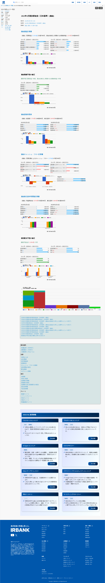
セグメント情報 (26, 371)
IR (5, 27)
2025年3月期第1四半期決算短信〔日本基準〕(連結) (35, 332)
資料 (2, 25)
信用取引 (43, 531)
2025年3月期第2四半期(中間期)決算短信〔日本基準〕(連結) (37, 328)
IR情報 (23, 376)
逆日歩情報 (24, 386)
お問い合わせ (44, 578)
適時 (11, 25)
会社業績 (24, 359)
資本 (94, 2)
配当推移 (24, 369)
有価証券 (87, 545)
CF (89, 2)
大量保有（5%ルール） (28, 352)
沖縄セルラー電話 (9, 5)
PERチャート (25, 398)
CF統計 (64, 548)
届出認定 (87, 531)
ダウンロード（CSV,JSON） (47, 573)
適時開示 (87, 543)
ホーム (2, 5)
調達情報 (87, 535)
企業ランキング (66, 558)
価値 (9, 28)
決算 (7, 27)
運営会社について (52, 578)
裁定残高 (43, 533)
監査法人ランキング (67, 560)
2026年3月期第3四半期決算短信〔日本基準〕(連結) (35, 317)
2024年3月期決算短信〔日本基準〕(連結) (32, 334)
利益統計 (65, 545)
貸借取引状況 (25, 382)
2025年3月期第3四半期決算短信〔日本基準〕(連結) (35, 326)
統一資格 (87, 527)
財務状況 (24, 363)
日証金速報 (24, 388)
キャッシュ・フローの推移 (29, 365)
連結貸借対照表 (26, 114)
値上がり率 (44, 527)
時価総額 (65, 550)
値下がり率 (44, 529)
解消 (64, 533)
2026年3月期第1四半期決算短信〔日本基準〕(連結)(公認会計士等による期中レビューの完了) (46, 321)
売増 (64, 527)
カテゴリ (43, 558)
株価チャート (25, 394)
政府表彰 (87, 533)
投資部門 (43, 535)
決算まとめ (24, 357)
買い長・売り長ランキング (69, 564)
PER (2, 13)
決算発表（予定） (89, 562)
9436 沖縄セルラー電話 (8, 9)
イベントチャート (26, 396)
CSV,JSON (7, 29)
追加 (100, 7)
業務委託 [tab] (30, 424)
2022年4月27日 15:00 (30, 21)
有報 (6, 25)
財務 (84, 2)
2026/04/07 (7, 11)
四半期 (78, 2)
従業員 (64, 552)
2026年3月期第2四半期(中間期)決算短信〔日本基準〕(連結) (37, 319)
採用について (60, 578)
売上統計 (65, 543)
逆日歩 (43, 537)
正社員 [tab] (25, 424)
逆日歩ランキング (67, 566)
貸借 (29, 25)
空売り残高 (24, 378)
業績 (73, 2)
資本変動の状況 (26, 367)
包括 (36, 25)
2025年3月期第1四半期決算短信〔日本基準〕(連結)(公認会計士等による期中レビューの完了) (46, 330)
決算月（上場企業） (89, 558)
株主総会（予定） (89, 560)
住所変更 (43, 545)
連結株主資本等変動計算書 (30, 196)
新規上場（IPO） (88, 564)
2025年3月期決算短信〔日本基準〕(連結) (32, 323)
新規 (64, 531)
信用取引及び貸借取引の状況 (30, 384)
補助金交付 (87, 537)
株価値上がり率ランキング (69, 562)
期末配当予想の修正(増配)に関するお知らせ (33, 335)
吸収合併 (43, 550)
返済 (64, 529)
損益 (26, 25)
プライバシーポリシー (68, 578)
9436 (2, 11)
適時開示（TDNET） (27, 350)
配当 (100, 2)
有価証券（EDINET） (27, 348)
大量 (8, 25)
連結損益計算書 (26, 31)
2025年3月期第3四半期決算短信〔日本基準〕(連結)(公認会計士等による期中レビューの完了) (46, 324)
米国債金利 (44, 571)
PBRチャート (25, 400)
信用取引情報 (25, 380)
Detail (52, 438)
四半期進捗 (24, 361)
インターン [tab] (26, 498)
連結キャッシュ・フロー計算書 (32, 154)
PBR (2, 17)
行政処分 (87, 529)
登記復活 (43, 548)
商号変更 (43, 543)
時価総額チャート (26, 402)
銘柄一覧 (43, 560)
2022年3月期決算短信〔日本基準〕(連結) (35, 23)
